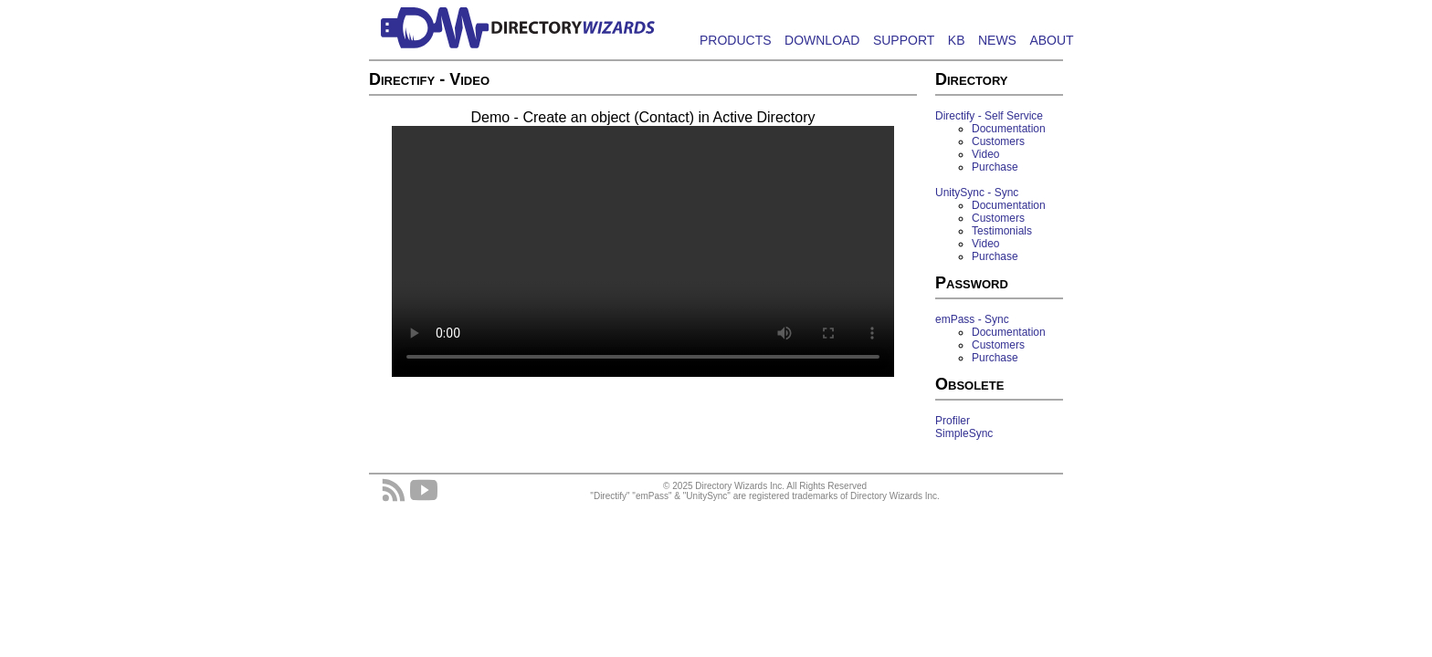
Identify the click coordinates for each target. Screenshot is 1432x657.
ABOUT (1051, 40)
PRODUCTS (736, 40)
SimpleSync (964, 433)
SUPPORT (903, 40)
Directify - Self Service (989, 116)
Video (985, 154)
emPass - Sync (972, 319)
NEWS (997, 40)
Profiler (952, 420)
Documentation (1009, 128)
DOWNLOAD (821, 40)
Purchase (995, 167)
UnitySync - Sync (976, 192)
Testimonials (1002, 230)
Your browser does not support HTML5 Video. (643, 251)
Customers (998, 141)
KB (956, 40)
